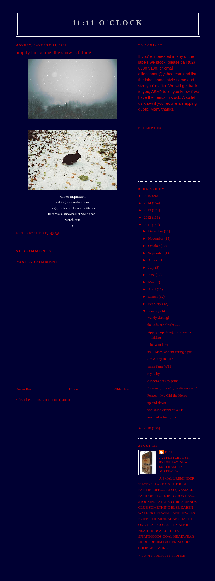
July (151, 267)
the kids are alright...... (163, 325)
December (156, 231)
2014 (148, 203)
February (155, 304)
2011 (148, 225)
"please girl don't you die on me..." (172, 388)
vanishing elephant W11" (165, 410)
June (152, 275)
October (154, 246)
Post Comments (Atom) (52, 399)
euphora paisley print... (164, 381)
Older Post (122, 389)
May (152, 282)
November (156, 238)
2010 (148, 428)
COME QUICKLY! (161, 359)
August (154, 260)
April (152, 289)
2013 (148, 210)
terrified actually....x (162, 417)
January (154, 311)
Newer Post (24, 389)
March (153, 296)
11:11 (169, 452)
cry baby (153, 374)
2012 (148, 217)
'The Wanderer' (158, 344)
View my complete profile (161, 555)
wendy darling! (158, 317)
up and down (156, 403)
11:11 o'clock (107, 23)
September (156, 253)
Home (73, 389)
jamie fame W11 (159, 366)
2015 (148, 196)
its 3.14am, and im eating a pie (169, 352)
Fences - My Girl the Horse (167, 395)
